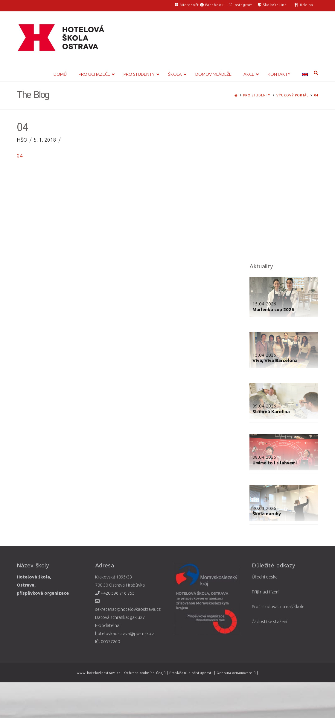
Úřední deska (265, 576)
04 (316, 95)
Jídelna (304, 5)
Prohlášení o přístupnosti (191, 673)
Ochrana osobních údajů (145, 673)
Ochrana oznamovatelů (237, 673)
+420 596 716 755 (115, 593)
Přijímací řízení (265, 591)
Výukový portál (292, 95)
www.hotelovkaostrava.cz (99, 673)
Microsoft (187, 5)
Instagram (241, 5)
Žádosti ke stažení (269, 621)
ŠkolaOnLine (272, 5)
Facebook (212, 5)
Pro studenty (256, 95)
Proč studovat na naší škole (278, 606)
